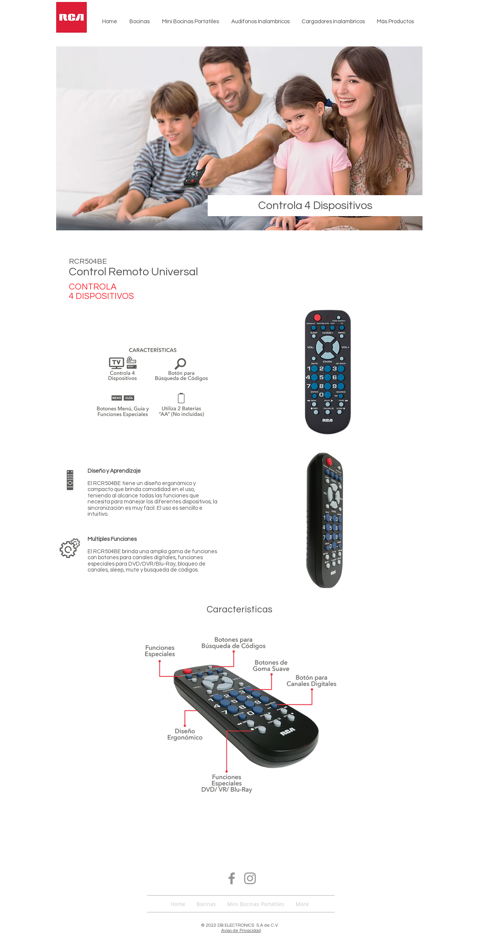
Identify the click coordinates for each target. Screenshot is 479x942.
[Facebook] (232, 878)
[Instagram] (250, 878)
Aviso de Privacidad (241, 930)
